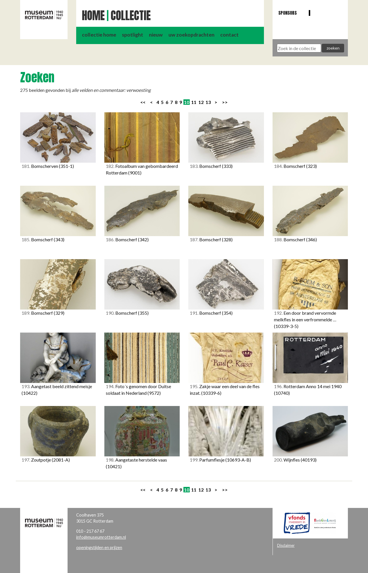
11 (193, 102)
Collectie (131, 15)
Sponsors (287, 13)
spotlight (132, 35)
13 (208, 102)
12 (201, 102)
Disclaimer (286, 545)
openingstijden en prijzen (99, 547)
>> (225, 102)
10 (186, 102)
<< (142, 102)
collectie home (99, 35)
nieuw (156, 35)
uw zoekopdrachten (191, 35)
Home (93, 15)
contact (229, 35)
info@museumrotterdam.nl (101, 537)
